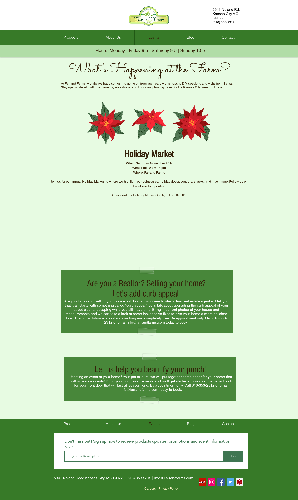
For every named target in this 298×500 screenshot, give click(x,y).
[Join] (233, 456)
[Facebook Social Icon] (221, 482)
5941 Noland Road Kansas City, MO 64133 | (90, 478)
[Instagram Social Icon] (211, 482)
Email (68, 447)
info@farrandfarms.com (146, 322)
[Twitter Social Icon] (230, 482)
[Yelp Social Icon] (202, 482)
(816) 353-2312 (138, 478)
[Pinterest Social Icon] (239, 482)
